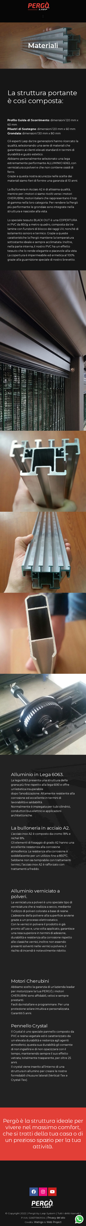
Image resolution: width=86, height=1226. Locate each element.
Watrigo (39, 1222)
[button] (43, 16)
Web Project (54, 1222)
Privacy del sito (56, 1217)
